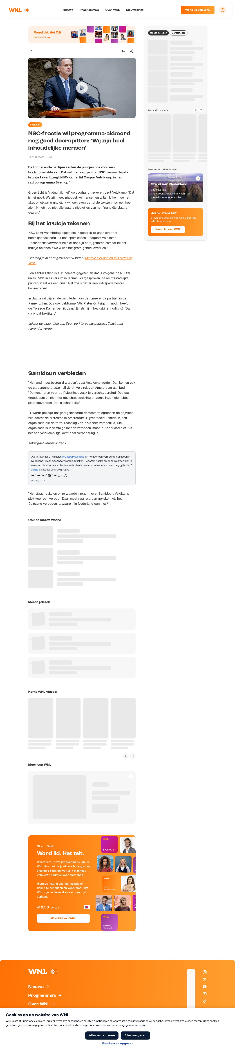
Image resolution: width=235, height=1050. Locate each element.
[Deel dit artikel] (132, 51)
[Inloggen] (222, 10)
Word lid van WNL (197, 10)
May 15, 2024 (38, 480)
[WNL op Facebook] (205, 986)
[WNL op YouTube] (205, 994)
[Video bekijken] (82, 88)
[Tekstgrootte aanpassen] (123, 51)
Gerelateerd (178, 33)
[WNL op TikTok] (205, 1001)
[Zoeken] (173, 10)
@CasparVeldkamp (73, 456)
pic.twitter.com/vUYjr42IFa (54, 469)
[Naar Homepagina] (19, 10)
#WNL (34, 469)
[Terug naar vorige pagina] (31, 51)
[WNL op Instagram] (205, 972)
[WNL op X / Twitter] (205, 979)
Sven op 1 (35, 124)
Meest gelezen (158, 33)
